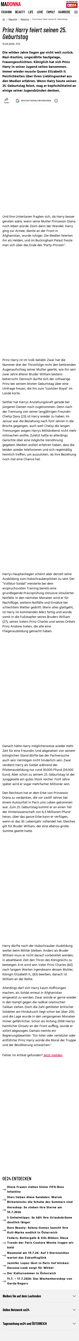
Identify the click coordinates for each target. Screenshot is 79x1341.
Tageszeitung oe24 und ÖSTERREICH (39, 1323)
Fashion (6, 12)
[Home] (3, 19)
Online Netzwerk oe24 (39, 1310)
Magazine (13, 19)
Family (50, 12)
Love (40, 12)
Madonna (25, 19)
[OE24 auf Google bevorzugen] (56, 101)
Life (31, 12)
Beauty (20, 12)
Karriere (64, 12)
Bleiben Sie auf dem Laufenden (39, 1296)
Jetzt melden (52, 1055)
